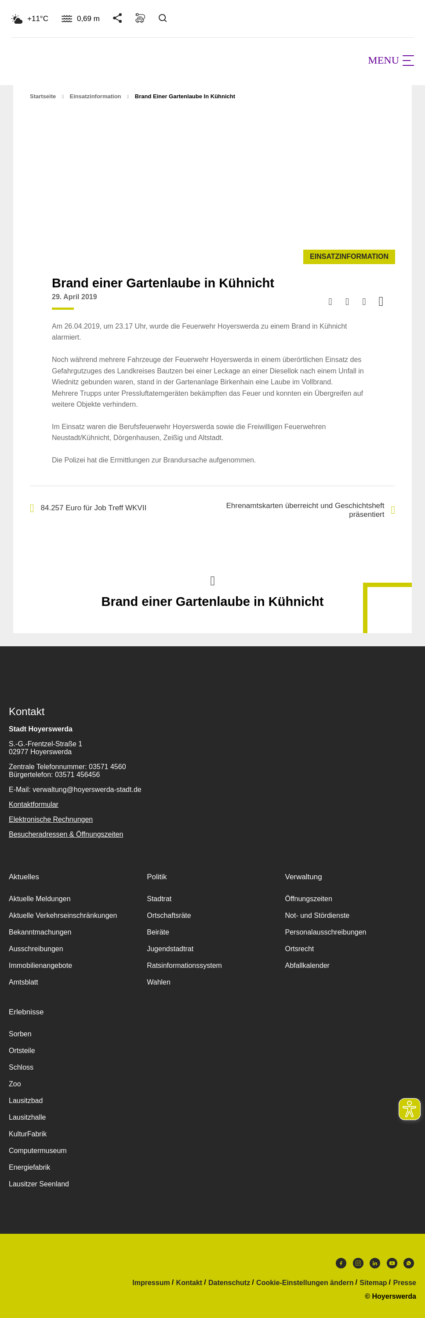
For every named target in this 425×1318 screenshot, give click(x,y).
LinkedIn (375, 1263)
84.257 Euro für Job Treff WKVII (88, 508)
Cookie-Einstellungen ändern (304, 1282)
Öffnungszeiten (308, 899)
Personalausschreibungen (325, 932)
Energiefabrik (29, 1167)
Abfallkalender (307, 965)
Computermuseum (38, 1150)
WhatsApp (408, 1263)
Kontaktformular (33, 804)
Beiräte (158, 932)
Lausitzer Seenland (39, 1184)
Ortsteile (22, 1050)
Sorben (20, 1034)
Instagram (358, 1263)
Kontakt (189, 1282)
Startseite (43, 96)
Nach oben (212, 580)
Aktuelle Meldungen (40, 899)
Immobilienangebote (40, 965)
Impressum (151, 1282)
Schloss (21, 1067)
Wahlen (159, 982)
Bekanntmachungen (40, 932)
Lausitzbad (26, 1100)
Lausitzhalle (27, 1117)
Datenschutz (229, 1282)
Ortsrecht (299, 949)
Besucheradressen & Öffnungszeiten (66, 834)
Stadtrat (159, 899)
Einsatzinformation (95, 96)
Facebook (341, 1263)
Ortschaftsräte (169, 915)
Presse (405, 1282)
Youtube (392, 1263)
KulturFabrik (28, 1134)
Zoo (15, 1084)
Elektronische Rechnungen (51, 819)
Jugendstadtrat (170, 949)
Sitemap (373, 1282)
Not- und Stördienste (317, 915)
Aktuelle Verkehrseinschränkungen (63, 915)
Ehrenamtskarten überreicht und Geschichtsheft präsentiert (310, 510)
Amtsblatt (23, 982)
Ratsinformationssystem (184, 965)
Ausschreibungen (36, 949)
